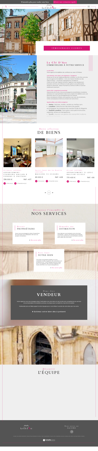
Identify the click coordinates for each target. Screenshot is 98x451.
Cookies (83, 440)
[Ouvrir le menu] (88, 6)
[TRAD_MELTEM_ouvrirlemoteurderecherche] (6, 7)
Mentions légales (60, 440)
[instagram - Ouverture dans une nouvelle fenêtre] (71, 436)
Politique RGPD (77, 440)
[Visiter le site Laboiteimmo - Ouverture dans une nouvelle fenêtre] (49, 446)
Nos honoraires (45, 440)
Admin (66, 440)
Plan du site (52, 440)
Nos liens (71, 440)
